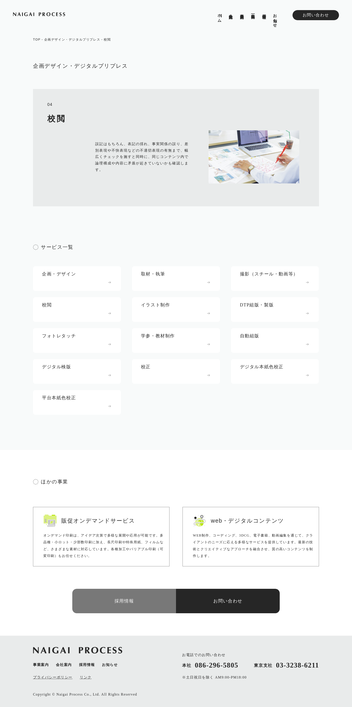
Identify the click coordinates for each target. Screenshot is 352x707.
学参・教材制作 (158, 335)
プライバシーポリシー (53, 677)
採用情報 (264, 12)
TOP (36, 39)
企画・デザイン (59, 273)
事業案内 (242, 12)
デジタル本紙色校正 (262, 366)
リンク (86, 677)
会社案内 (231, 12)
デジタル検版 (56, 366)
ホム (219, 16)
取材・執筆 (153, 273)
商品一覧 (253, 12)
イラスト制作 (155, 304)
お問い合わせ (316, 15)
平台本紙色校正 (59, 397)
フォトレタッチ (59, 335)
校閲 (107, 39)
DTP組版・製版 (257, 304)
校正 (146, 366)
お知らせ (275, 18)
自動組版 (249, 335)
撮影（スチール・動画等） (269, 273)
